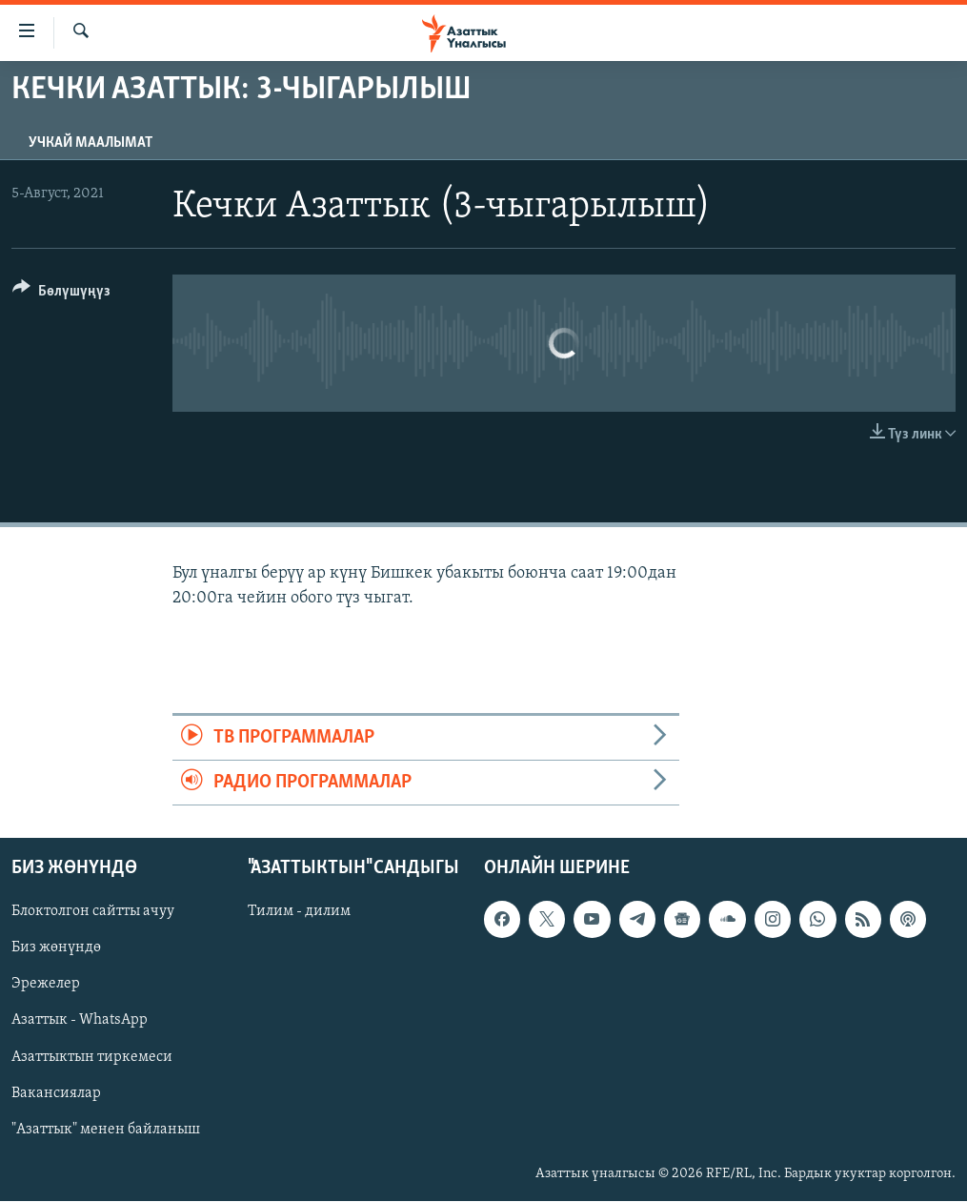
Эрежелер (45, 984)
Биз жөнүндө (56, 948)
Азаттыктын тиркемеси (91, 1057)
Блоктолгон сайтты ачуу (92, 912)
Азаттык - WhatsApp (79, 1021)
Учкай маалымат (90, 143)
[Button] (61, 294)
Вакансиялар (56, 1093)
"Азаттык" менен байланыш (105, 1129)
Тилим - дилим (299, 912)
